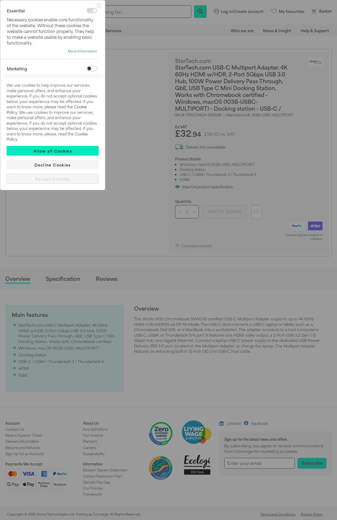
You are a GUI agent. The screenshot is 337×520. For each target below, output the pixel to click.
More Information (82, 51)
